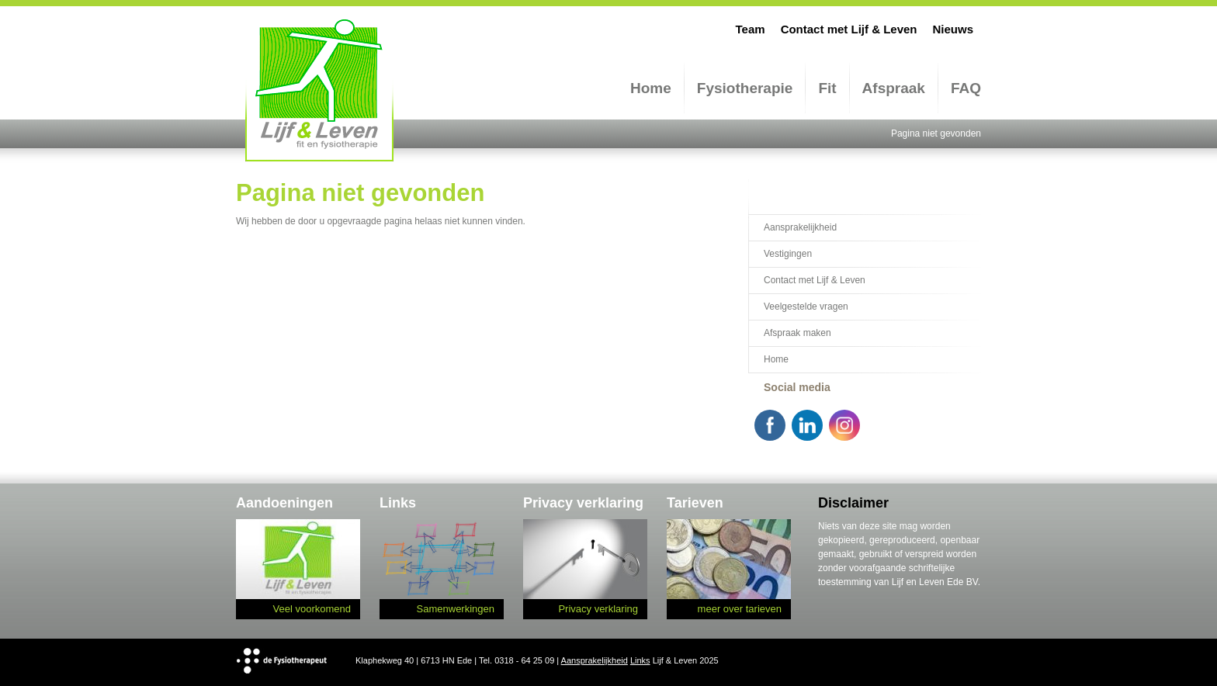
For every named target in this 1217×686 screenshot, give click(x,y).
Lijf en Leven (319, 89)
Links (640, 660)
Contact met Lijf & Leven (849, 29)
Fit (827, 88)
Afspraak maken (797, 332)
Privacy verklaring (598, 609)
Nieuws (952, 29)
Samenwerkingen (455, 609)
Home (650, 88)
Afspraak (893, 88)
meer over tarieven (740, 609)
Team (750, 29)
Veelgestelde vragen (806, 306)
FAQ (966, 88)
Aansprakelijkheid (800, 227)
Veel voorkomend (312, 609)
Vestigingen (788, 253)
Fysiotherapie (745, 88)
